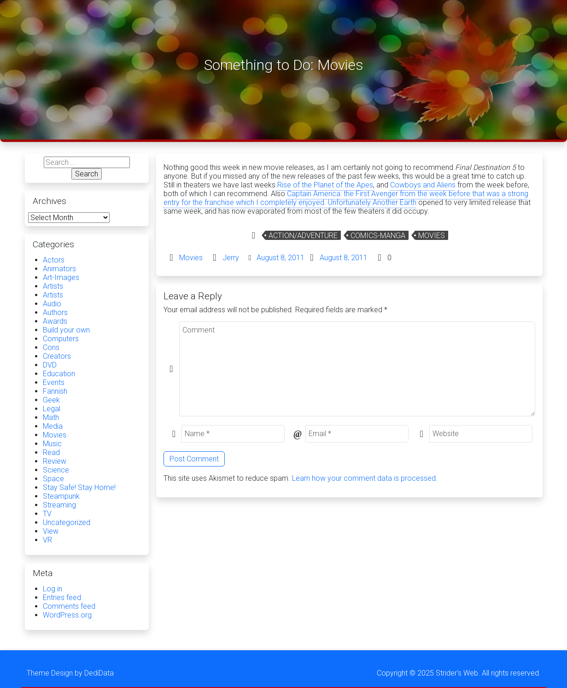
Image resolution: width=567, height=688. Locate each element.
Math (51, 417)
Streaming (59, 505)
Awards (55, 321)
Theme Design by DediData (70, 673)
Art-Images (61, 277)
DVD (50, 365)
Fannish (55, 391)
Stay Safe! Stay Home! (79, 487)
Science (56, 470)
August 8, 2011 (280, 257)
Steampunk (61, 496)
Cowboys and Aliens (423, 185)
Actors (53, 260)
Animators (59, 268)
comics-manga (378, 235)
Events (53, 382)
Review (54, 461)
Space (53, 478)
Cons (51, 347)
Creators (57, 356)
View (50, 531)
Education (59, 373)
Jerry (230, 257)
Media (53, 426)
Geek (51, 400)
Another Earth (394, 202)
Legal (51, 408)
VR (47, 540)
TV (47, 513)
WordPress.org (67, 615)
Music (52, 443)
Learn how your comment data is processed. (365, 478)
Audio (52, 303)
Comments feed (69, 606)
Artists (53, 286)
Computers (61, 338)
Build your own (66, 330)
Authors (55, 312)
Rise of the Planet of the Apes (325, 185)
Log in (52, 588)
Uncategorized (66, 522)
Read (51, 452)
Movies (431, 235)
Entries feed (62, 597)
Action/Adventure (303, 235)
